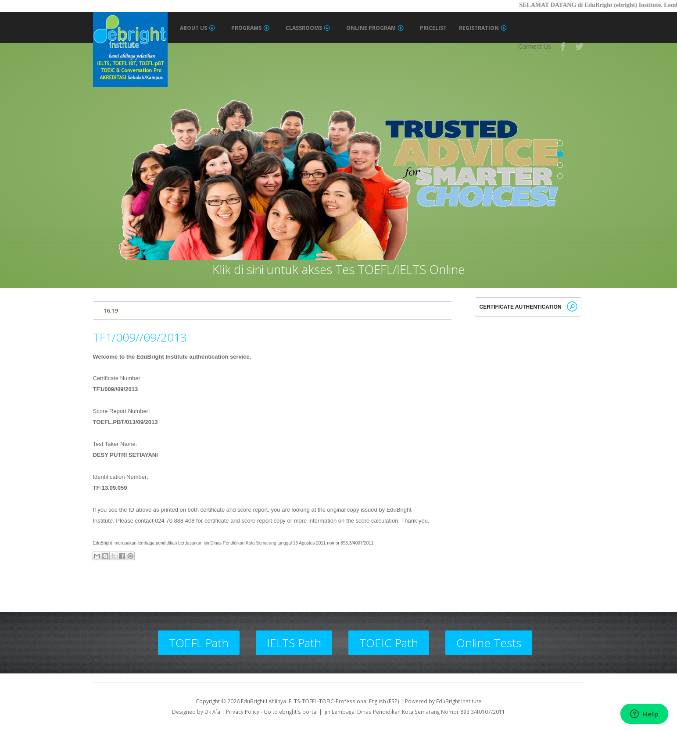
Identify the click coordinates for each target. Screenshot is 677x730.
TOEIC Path (388, 643)
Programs (250, 28)
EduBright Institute (458, 701)
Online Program (375, 28)
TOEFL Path (199, 643)
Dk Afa (212, 711)
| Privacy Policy (240, 711)
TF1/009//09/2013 (140, 337)
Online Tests (488, 643)
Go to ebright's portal (291, 711)
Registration (483, 28)
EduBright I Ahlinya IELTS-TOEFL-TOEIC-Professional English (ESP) (320, 701)
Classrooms (308, 28)
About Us (197, 28)
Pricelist (433, 28)
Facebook (563, 46)
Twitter (580, 46)
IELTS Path (294, 643)
